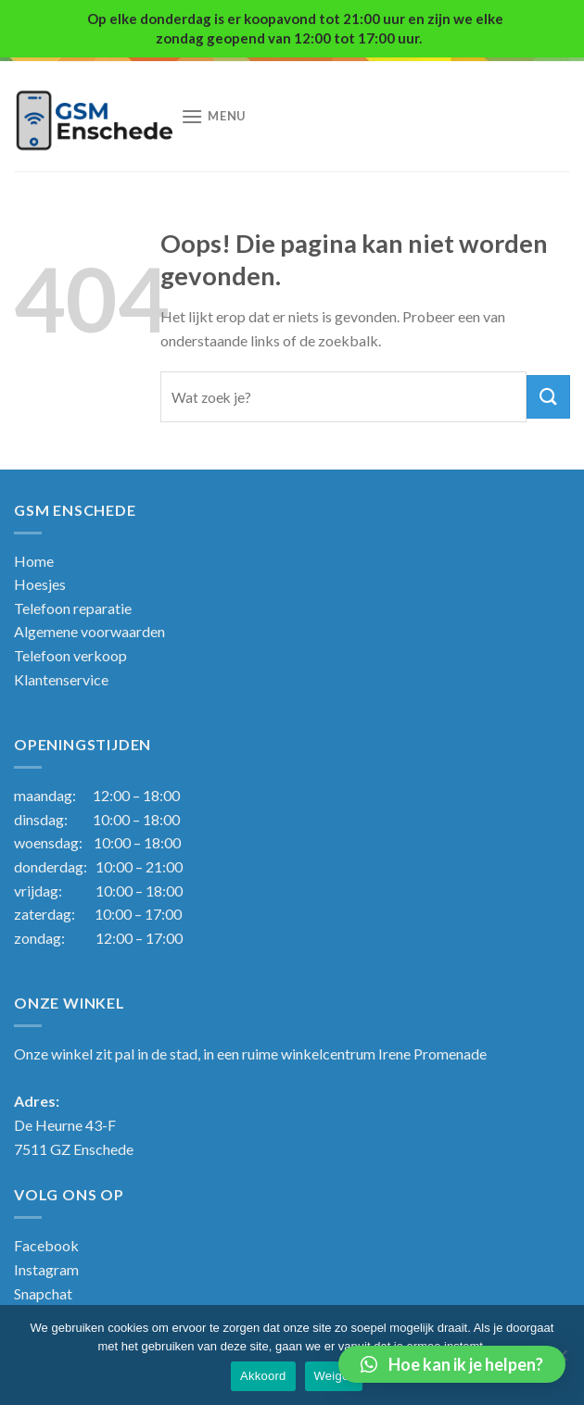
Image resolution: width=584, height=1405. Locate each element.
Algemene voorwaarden (89, 631)
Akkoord (263, 1376)
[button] (451, 1364)
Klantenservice (61, 679)
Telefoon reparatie (73, 608)
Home (34, 561)
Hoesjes (40, 584)
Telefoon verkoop (70, 655)
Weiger (333, 1376)
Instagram (46, 1269)
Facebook (46, 1245)
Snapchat (43, 1293)
